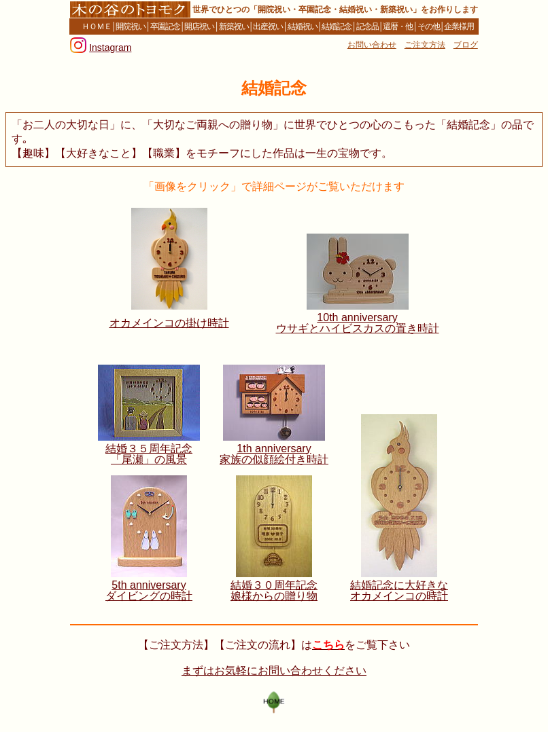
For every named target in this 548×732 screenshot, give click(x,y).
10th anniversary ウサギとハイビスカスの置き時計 (357, 323)
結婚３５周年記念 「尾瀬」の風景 (148, 454)
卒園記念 (165, 26)
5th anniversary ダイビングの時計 (148, 590)
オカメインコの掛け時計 (169, 323)
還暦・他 (398, 26)
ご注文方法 (425, 45)
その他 (428, 26)
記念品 (367, 26)
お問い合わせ (371, 45)
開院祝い (130, 26)
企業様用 (462, 26)
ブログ (465, 45)
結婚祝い (303, 26)
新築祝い (234, 26)
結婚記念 (337, 26)
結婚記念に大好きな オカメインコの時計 (399, 590)
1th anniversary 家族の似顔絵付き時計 (274, 454)
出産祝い (268, 26)
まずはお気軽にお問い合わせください (274, 670)
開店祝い (199, 26)
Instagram (110, 47)
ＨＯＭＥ (93, 26)
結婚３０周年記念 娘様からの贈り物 (274, 590)
